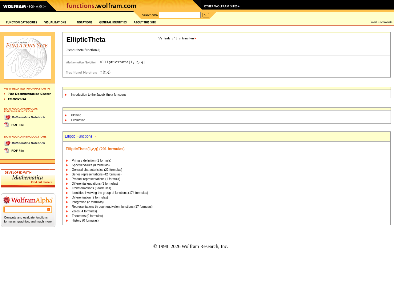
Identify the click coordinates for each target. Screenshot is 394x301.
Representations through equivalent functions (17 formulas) (112, 206)
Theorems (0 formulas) (87, 216)
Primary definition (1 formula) (91, 160)
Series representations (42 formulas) (97, 174)
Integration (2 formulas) (87, 202)
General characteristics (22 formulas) (97, 169)
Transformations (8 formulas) (91, 188)
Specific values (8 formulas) (91, 165)
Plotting (76, 115)
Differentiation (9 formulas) (90, 197)
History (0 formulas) (85, 220)
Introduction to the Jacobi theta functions (99, 94)
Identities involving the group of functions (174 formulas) (110, 193)
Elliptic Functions (78, 136)
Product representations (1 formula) (96, 179)
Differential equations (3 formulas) (95, 183)
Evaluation (78, 120)
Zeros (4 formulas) (84, 211)
